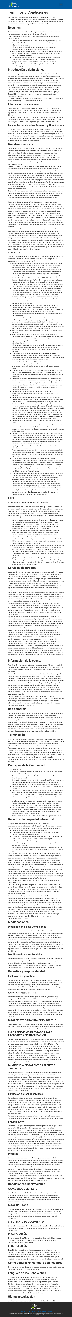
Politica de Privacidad (45, 1311)
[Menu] (61, 4)
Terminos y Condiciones (27, 1311)
